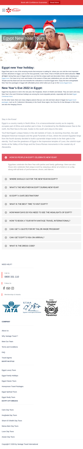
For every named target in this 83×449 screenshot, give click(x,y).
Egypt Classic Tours (9, 381)
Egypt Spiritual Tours (9, 392)
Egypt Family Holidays (10, 376)
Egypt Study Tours (8, 397)
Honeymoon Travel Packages (12, 386)
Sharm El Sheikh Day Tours (12, 421)
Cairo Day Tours (8, 410)
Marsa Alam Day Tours (10, 426)
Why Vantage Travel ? (10, 336)
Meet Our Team (7, 341)
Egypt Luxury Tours (9, 370)
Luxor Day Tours (8, 431)
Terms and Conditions (10, 347)
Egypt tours (6, 78)
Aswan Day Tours (8, 437)
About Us (5, 331)
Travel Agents (7, 358)
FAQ (3, 352)
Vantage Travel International (27, 444)
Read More (54, 2)
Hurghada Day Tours (9, 415)
